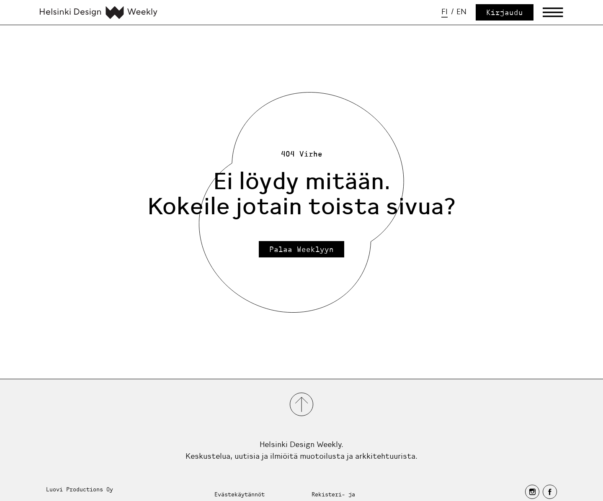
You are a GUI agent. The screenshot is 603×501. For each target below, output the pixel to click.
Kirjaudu (504, 12)
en (461, 11)
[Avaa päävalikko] (553, 12)
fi (444, 11)
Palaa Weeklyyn (301, 249)
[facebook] (550, 492)
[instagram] (532, 492)
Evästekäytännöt (239, 494)
